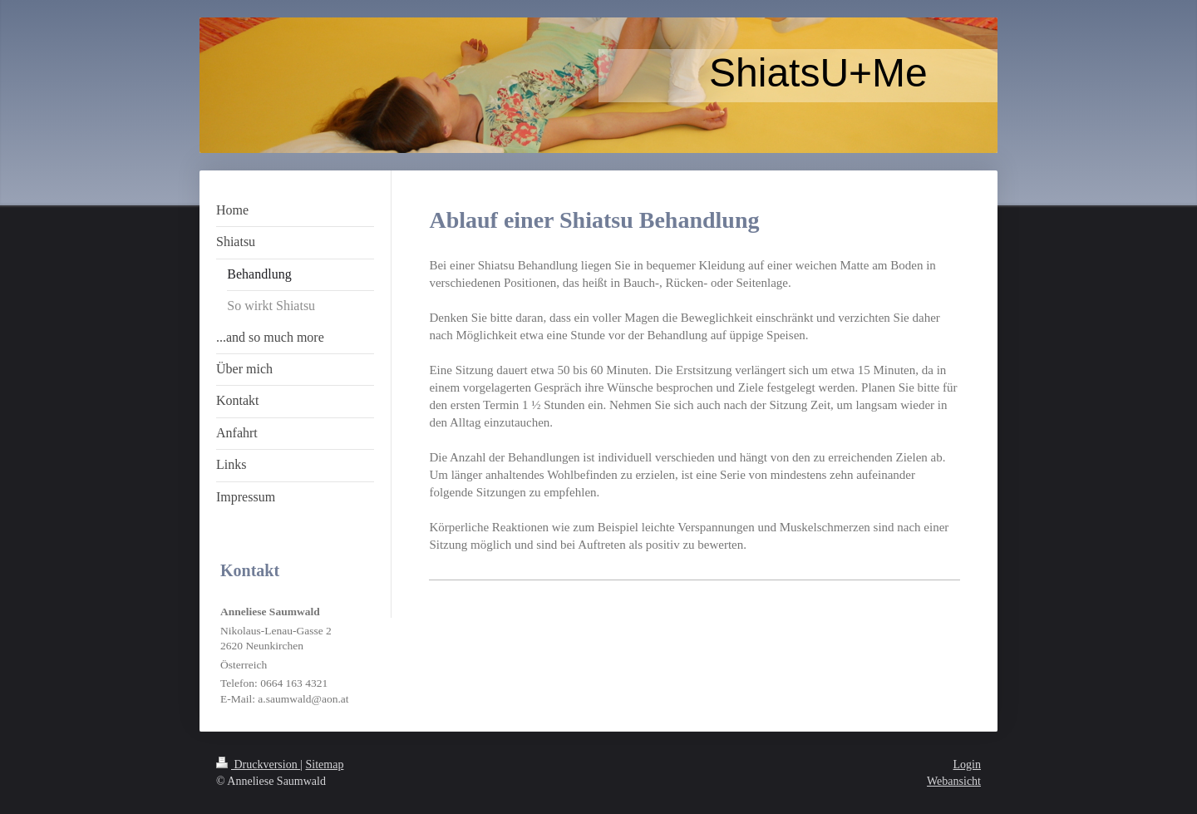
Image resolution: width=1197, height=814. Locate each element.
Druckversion (258, 764)
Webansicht (954, 781)
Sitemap (325, 764)
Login (967, 764)
